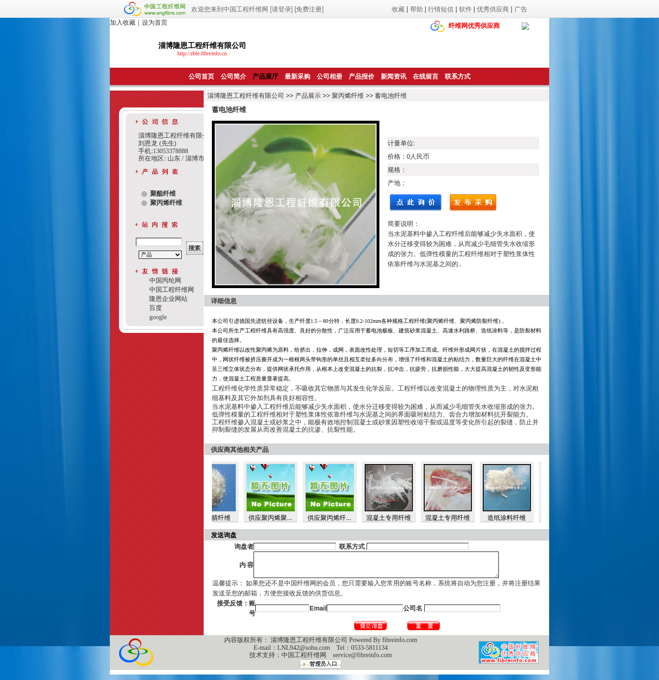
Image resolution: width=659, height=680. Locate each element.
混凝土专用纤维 (401, 517)
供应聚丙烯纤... (343, 517)
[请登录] (281, 9)
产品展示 (308, 95)
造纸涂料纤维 (520, 517)
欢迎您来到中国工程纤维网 (229, 9)
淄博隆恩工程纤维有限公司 (245, 95)
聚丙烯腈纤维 (224, 517)
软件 (465, 9)
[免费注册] (309, 9)
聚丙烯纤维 (348, 95)
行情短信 (441, 9)
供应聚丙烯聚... (284, 517)
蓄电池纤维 (391, 95)
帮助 (416, 9)
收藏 (398, 9)
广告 (520, 9)
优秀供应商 (493, 9)
